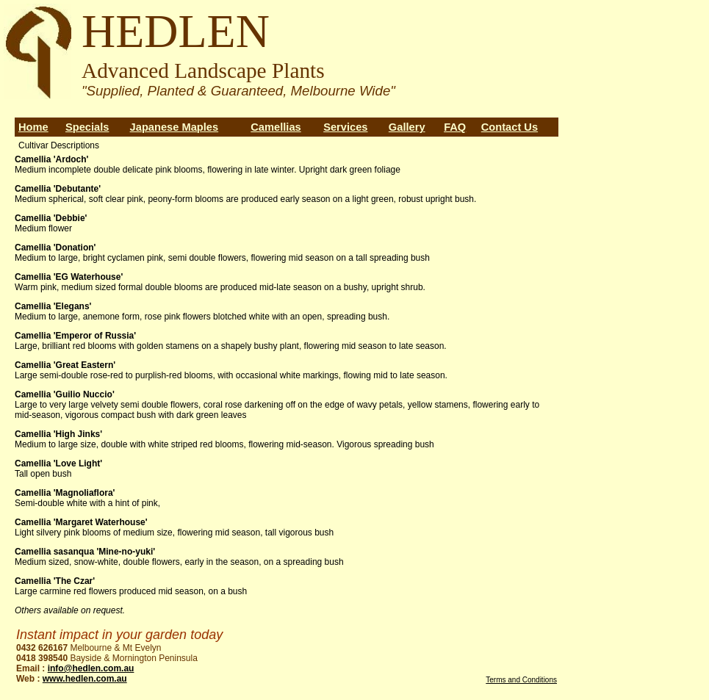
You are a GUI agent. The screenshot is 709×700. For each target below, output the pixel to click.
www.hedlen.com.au (85, 679)
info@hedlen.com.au (91, 668)
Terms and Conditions (521, 680)
